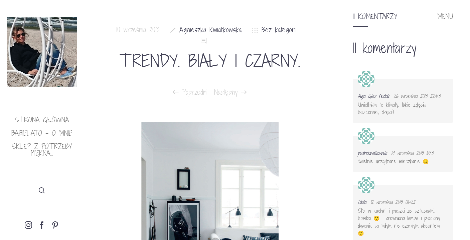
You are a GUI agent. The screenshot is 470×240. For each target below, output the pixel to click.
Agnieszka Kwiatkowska (210, 30)
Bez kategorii (279, 30)
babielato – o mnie (41, 133)
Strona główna (42, 120)
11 (211, 40)
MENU (445, 16)
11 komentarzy (375, 16)
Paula (362, 202)
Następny (230, 92)
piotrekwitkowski (372, 153)
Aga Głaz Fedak (373, 96)
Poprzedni (190, 92)
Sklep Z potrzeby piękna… (42, 150)
